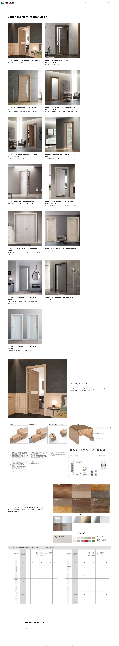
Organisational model (13, 606)
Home (9, 10)
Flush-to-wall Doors (55, 606)
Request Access (97, 600)
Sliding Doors (53, 599)
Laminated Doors (75, 600)
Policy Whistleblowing (13, 608)
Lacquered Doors (75, 602)
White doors (74, 605)
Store (109, 2)
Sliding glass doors (55, 600)
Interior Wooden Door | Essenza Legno (22, 10)
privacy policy (39, 564)
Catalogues (102, 2)
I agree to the (34, 564)
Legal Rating (11, 610)
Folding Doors (54, 605)
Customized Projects (76, 608)
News (9, 599)
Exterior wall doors (55, 602)
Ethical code (11, 605)
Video (94, 2)
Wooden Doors (75, 599)
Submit (65, 581)
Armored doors (75, 606)
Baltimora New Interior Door (40, 10)
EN (115, 2)
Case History (11, 603)
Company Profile (12, 600)
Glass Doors (74, 603)
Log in (94, 599)
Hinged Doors (53, 603)
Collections (86, 2)
